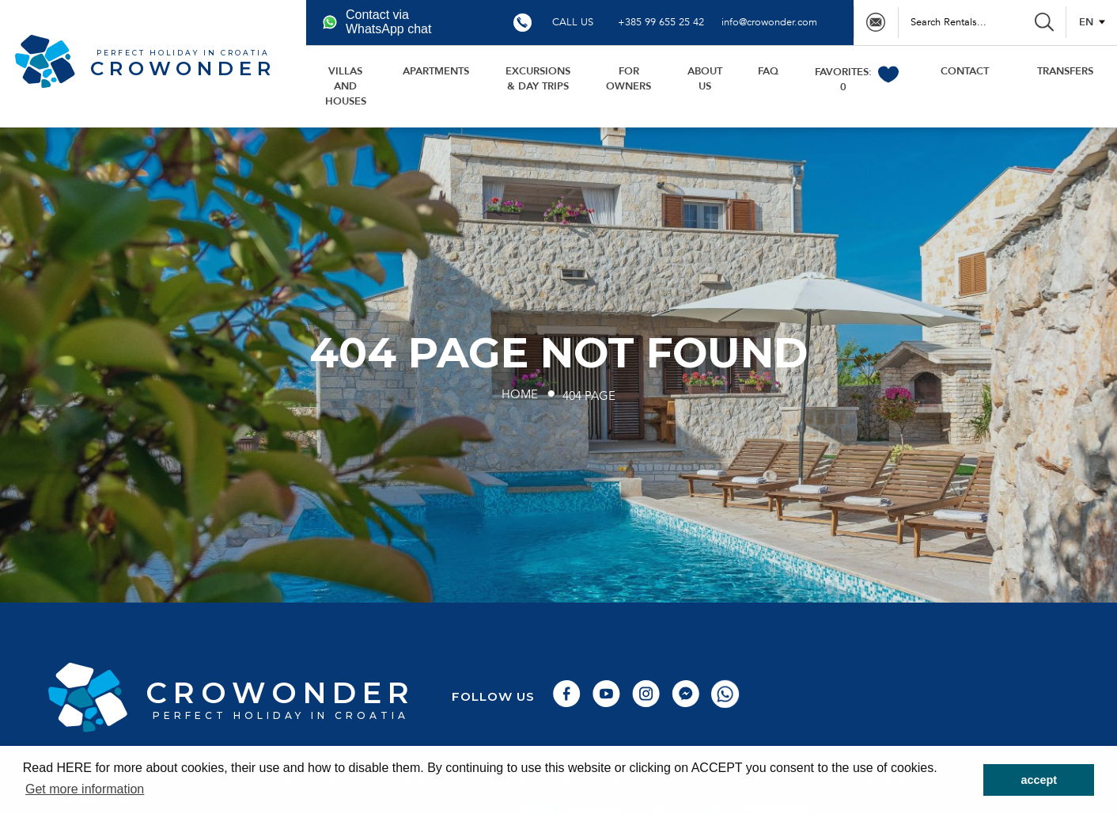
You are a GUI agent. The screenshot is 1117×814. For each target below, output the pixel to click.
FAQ (768, 71)
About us (704, 78)
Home (520, 394)
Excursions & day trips (537, 78)
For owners (628, 78)
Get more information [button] (84, 789)
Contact (965, 71)
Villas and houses (345, 86)
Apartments (436, 71)
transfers (1065, 71)
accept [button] (1038, 780)
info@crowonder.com (769, 22)
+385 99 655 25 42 (661, 22)
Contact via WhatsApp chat (376, 22)
